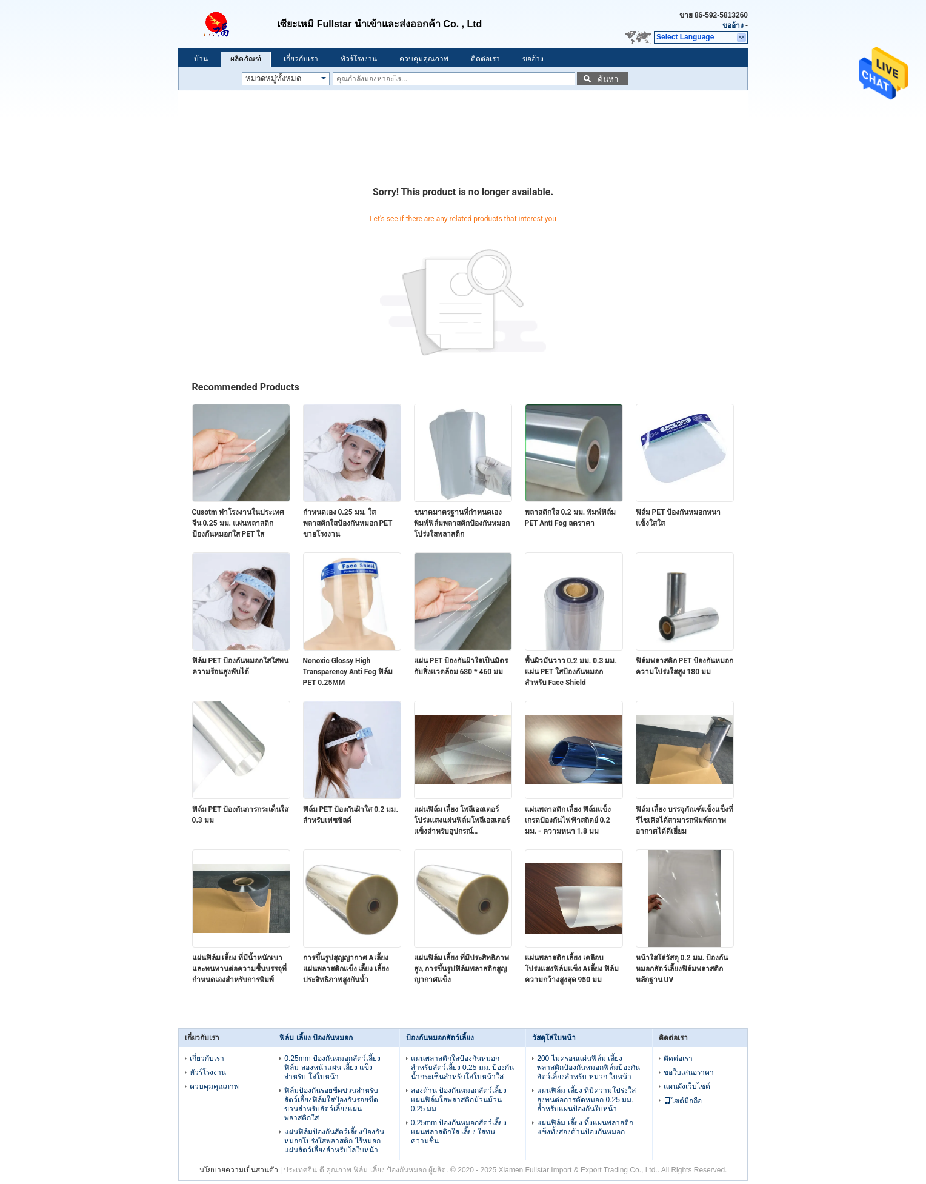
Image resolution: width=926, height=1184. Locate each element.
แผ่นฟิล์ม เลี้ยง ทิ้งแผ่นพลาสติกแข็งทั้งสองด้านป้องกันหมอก (585, 1127)
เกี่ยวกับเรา (301, 59)
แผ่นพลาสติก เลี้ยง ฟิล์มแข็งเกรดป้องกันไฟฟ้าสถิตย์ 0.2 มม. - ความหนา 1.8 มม (568, 820)
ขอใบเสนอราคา (689, 1072)
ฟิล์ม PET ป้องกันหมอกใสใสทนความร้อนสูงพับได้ (240, 666)
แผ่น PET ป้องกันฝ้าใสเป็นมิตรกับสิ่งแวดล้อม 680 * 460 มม (461, 666)
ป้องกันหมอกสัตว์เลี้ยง (440, 1038)
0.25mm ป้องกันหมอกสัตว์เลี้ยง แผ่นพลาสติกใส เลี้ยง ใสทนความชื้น (459, 1132)
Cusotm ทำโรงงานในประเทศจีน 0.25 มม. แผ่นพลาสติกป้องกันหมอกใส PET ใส (238, 523)
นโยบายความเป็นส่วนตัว (238, 1170)
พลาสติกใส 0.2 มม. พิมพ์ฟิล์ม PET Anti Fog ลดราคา (570, 517)
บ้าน (201, 59)
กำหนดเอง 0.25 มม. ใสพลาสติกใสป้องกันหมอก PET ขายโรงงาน (348, 523)
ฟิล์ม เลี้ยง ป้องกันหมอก (316, 1038)
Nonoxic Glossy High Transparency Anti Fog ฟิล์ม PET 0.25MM (348, 672)
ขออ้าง (733, 25)
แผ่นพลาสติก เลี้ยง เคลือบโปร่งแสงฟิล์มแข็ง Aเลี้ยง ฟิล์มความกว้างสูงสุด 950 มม (572, 969)
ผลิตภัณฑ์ (245, 59)
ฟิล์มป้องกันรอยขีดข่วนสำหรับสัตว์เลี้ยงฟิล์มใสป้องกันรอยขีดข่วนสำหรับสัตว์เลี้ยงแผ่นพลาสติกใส (331, 1104)
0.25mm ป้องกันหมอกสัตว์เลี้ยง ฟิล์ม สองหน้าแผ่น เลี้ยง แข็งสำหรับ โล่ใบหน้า (332, 1067)
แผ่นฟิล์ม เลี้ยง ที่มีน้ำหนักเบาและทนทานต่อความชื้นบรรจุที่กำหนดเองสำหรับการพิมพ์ (239, 969)
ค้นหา (608, 79)
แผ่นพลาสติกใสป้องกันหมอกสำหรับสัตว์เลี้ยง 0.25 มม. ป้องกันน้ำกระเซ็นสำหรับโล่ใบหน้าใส (463, 1067)
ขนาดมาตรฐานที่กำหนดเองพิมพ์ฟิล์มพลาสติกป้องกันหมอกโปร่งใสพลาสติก (462, 523)
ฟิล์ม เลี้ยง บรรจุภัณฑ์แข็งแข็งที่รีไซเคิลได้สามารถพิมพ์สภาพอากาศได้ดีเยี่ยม (685, 820)
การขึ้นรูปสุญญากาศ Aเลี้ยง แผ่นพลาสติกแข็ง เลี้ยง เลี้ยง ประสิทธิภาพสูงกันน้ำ (346, 969)
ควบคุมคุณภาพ (423, 59)
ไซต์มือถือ (683, 1101)
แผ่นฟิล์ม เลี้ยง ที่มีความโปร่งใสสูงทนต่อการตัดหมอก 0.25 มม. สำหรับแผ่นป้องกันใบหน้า (586, 1099)
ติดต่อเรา (485, 59)
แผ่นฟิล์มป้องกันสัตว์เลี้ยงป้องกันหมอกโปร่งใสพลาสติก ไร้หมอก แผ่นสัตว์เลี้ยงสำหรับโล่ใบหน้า (334, 1141)
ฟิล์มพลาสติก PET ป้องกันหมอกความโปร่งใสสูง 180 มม (685, 666)
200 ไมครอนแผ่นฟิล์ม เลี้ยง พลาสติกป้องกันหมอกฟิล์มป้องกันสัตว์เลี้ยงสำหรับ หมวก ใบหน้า (588, 1067)
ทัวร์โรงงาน (359, 59)
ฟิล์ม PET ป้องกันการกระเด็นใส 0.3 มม (240, 814)
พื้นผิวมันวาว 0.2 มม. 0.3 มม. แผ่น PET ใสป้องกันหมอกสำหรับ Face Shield (571, 672)
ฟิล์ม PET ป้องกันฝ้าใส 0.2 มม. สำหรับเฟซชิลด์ (350, 814)
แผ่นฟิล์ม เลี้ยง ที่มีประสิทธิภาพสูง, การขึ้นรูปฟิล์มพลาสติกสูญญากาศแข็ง (462, 969)
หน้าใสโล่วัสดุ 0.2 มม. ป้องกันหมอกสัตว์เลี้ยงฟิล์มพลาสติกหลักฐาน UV (682, 969)
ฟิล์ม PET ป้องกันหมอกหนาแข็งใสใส (678, 517)
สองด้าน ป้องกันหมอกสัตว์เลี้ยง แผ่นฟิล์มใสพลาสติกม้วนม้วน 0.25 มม (459, 1099)
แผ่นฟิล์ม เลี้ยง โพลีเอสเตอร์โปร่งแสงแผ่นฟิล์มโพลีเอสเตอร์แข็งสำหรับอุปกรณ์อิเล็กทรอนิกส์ (462, 821)
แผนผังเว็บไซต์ (687, 1086)
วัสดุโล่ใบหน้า (554, 1038)
